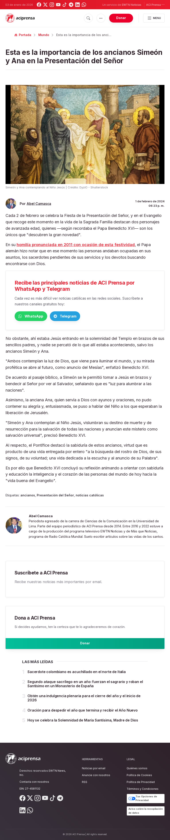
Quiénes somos (137, 768)
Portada (22, 35)
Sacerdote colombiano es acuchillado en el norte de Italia (76, 676)
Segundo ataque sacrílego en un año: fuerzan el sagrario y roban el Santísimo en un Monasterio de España (85, 688)
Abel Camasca (39, 204)
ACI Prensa (155, 4)
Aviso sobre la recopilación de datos (145, 810)
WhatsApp (37, 316)
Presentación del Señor (55, 496)
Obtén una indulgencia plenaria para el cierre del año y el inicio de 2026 (84, 702)
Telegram (85, 316)
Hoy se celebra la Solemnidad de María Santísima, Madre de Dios (82, 724)
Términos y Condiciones (142, 788)
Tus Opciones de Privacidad (142, 798)
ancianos (27, 496)
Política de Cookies (139, 775)
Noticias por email (93, 768)
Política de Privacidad (141, 782)
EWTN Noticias (131, 4)
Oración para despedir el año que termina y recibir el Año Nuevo (82, 714)
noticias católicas (90, 496)
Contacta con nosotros (34, 781)
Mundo (43, 35)
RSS (84, 782)
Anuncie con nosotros (96, 775)
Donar (121, 18)
